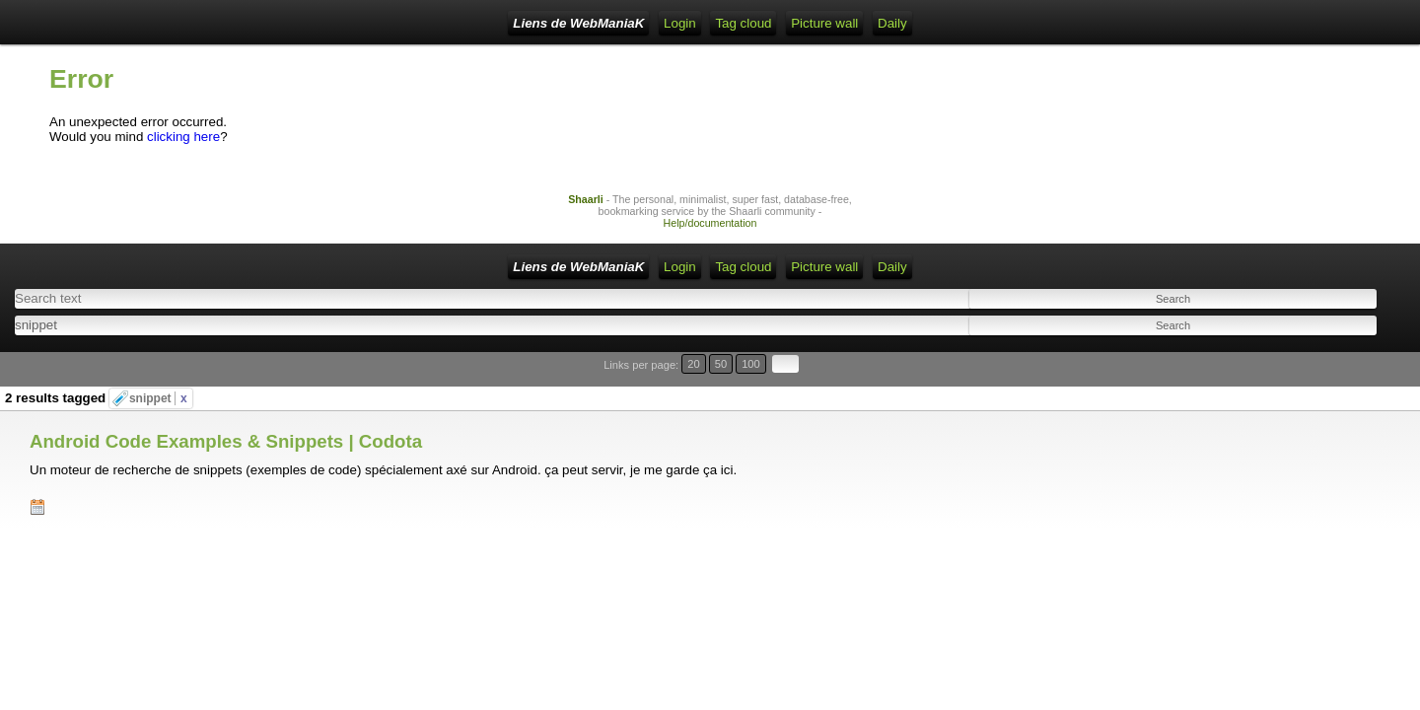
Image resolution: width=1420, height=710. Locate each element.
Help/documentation (710, 238)
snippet (158, 379)
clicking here (183, 151)
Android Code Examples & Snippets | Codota (226, 405)
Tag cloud (596, 23)
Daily (744, 23)
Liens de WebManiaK (206, 23)
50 (1327, 369)
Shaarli (586, 214)
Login (362, 23)
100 (1349, 369)
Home (309, 23)
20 (1309, 369)
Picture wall (676, 23)
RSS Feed (428, 23)
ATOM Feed (513, 23)
